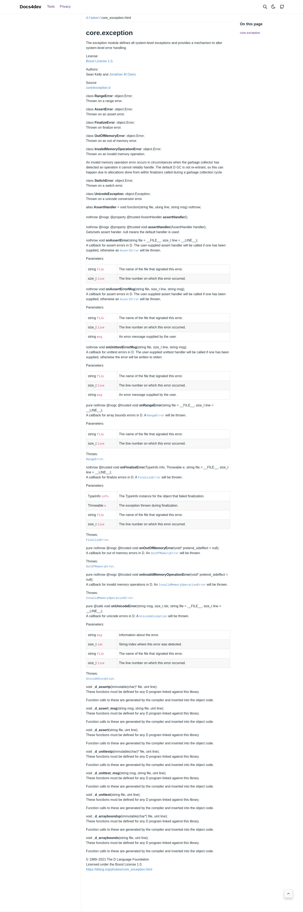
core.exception (250, 32)
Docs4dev (30, 6)
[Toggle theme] (273, 7)
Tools (51, 6)
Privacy (65, 6)
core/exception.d (98, 87)
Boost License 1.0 (99, 61)
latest (94, 18)
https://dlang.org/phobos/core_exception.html (119, 869)
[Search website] (265, 7)
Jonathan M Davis (122, 74)
